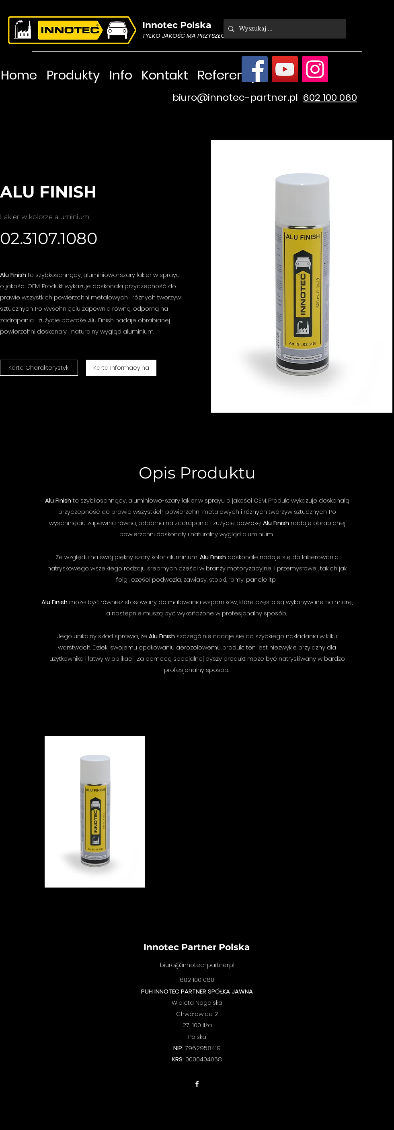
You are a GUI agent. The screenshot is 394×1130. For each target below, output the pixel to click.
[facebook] (197, 1084)
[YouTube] (285, 69)
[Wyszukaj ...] (284, 29)
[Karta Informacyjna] (121, 368)
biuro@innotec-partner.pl (235, 97)
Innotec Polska (176, 25)
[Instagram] (315, 69)
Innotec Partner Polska (197, 947)
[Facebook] (255, 69)
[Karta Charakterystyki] (39, 368)
